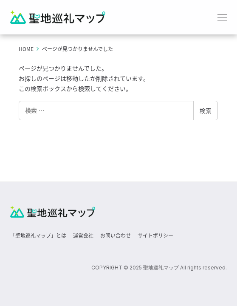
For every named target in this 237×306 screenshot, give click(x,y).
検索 (206, 110)
